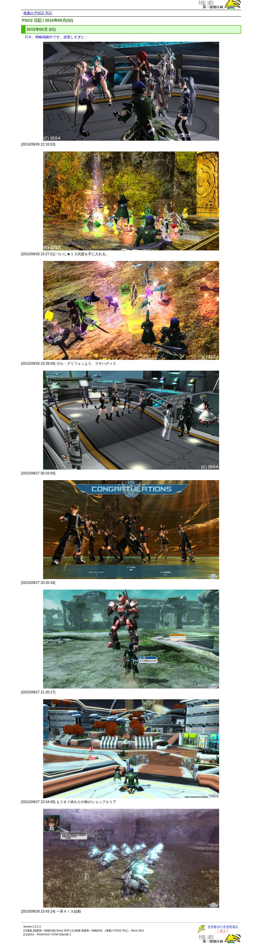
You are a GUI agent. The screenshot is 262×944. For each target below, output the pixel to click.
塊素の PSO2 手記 (37, 13)
